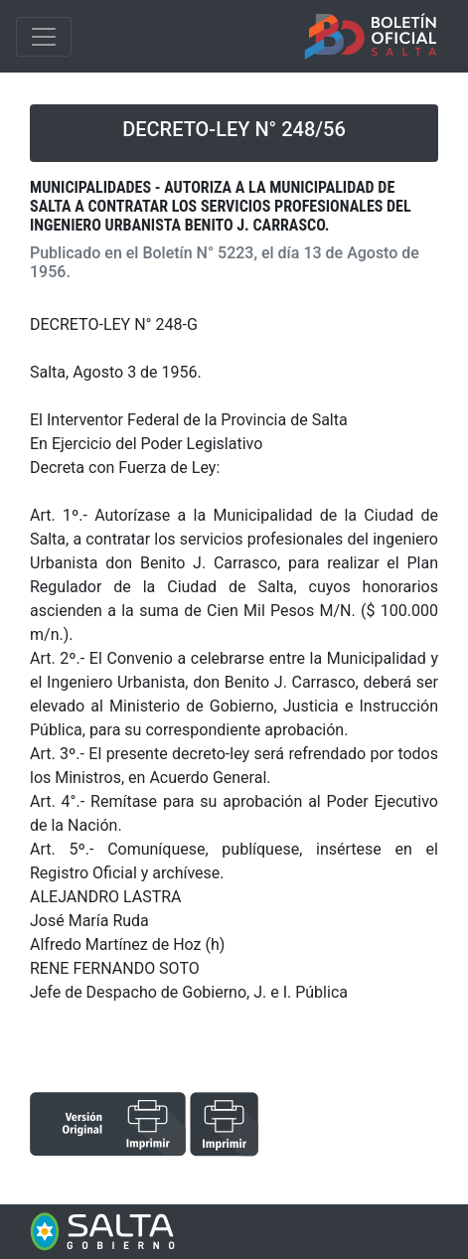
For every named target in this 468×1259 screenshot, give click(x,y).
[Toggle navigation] (44, 37)
